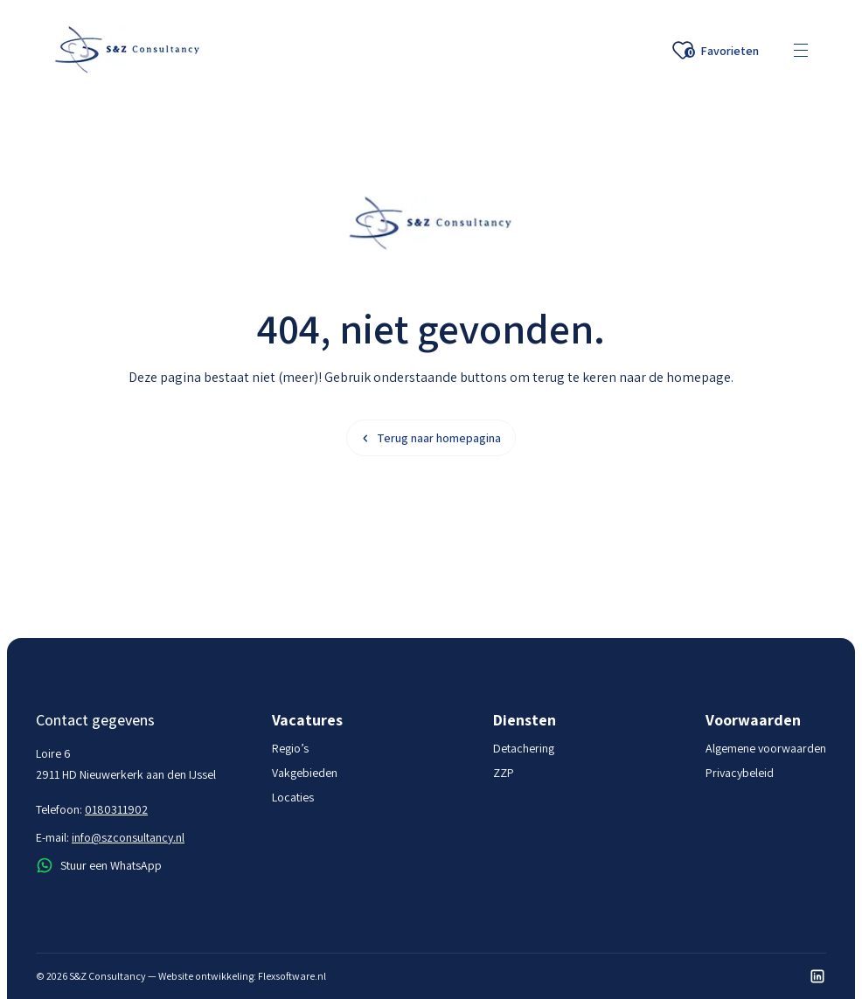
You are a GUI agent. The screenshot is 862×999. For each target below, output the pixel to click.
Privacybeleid (740, 772)
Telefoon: (92, 809)
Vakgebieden (304, 772)
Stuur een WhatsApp (99, 865)
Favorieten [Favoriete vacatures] (715, 50)
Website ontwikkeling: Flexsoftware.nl (242, 975)
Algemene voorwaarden (766, 748)
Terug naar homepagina (431, 438)
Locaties (293, 797)
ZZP (503, 772)
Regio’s (290, 748)
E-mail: (110, 837)
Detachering (523, 748)
